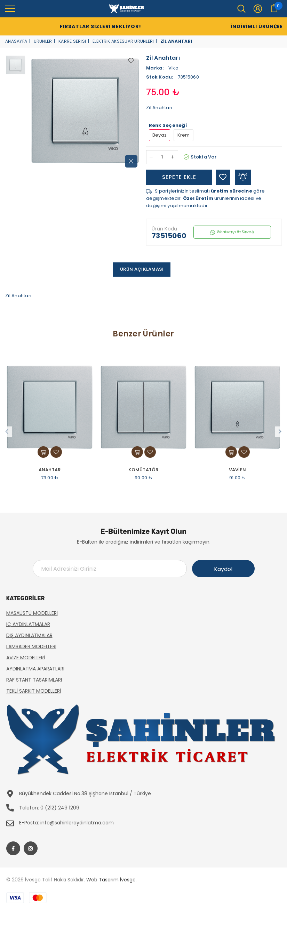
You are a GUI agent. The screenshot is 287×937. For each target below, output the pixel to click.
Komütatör (143, 470)
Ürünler (43, 41)
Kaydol (223, 569)
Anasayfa (16, 41)
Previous (7, 431)
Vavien (237, 470)
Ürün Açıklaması (142, 269)
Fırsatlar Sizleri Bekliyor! (87, 26)
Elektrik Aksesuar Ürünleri (123, 41)
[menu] (10, 8)
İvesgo (128, 879)
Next (280, 431)
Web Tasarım (102, 879)
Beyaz (159, 135)
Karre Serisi (72, 41)
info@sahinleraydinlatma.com (77, 822)
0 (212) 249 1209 (59, 807)
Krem (183, 135)
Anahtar (50, 470)
